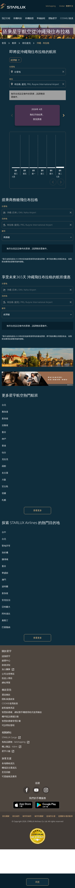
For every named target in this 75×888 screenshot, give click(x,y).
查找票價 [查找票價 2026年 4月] (37, 119)
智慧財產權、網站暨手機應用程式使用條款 (22, 712)
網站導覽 (6, 682)
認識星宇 (6, 656)
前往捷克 (26, 43)
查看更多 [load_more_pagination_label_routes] (37, 510)
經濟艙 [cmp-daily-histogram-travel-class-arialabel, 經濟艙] (14, 60)
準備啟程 (41, 18)
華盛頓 (5, 572)
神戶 (4, 438)
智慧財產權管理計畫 (11, 720)
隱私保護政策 (8, 699)
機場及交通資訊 (9, 767)
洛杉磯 (5, 552)
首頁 (4, 43)
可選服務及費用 (9, 776)
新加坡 (5, 418)
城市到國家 (39, 816)
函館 (4, 466)
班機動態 (29, 18)
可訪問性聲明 (8, 725)
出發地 (12, 66)
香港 (4, 445)
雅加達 (5, 411)
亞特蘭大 (6, 606)
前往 (11, 79)
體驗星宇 (52, 18)
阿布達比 (6, 613)
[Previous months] (11, 115)
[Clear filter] (70, 212)
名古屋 (5, 472)
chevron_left (53, 182)
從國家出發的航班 (65, 816)
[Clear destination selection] (64, 84)
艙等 (3, 231)
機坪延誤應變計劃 (10, 716)
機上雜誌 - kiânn (12, 746)
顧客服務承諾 (8, 707)
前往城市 (16, 816)
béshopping (51, 6)
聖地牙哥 (6, 545)
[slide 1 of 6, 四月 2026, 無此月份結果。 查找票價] (37, 115)
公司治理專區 (8, 673)
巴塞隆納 (6, 627)
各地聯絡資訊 (8, 763)
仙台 (4, 452)
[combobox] (37, 71)
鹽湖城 (5, 559)
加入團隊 (8, 669)
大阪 (4, 479)
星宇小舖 (8, 751)
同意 (37, 881)
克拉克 (5, 459)
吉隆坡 (5, 425)
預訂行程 (6, 18)
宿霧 (4, 493)
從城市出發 (50, 816)
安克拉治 (6, 600)
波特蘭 (5, 586)
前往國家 (5, 816)
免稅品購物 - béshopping (16, 742)
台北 (4, 404)
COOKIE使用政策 (10, 703)
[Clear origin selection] (64, 71)
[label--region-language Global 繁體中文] (66, 6)
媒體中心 (6, 660)
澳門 (4, 579)
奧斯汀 (5, 620)
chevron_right (60, 182)
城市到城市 (26, 816)
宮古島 (5, 486)
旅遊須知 (6, 664)
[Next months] (63, 115)
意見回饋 (6, 772)
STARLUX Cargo (11, 737)
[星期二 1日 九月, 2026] (60, 167)
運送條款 (6, 694)
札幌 (4, 499)
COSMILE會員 (66, 18)
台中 (4, 532)
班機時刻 (17, 18)
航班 (14, 43)
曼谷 (4, 432)
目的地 (4, 218)
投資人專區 (7, 678)
